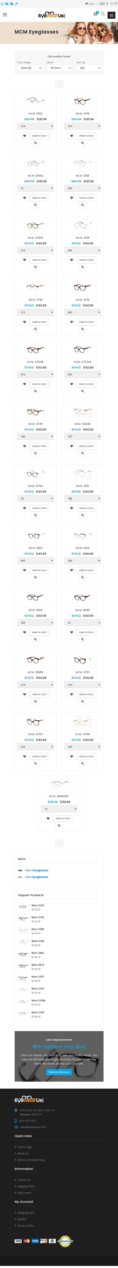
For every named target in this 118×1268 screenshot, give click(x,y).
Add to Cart (39, 137)
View (36, 872)
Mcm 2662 (38, 955)
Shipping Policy (26, 1188)
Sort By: (81, 64)
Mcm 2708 (38, 931)
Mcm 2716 (38, 919)
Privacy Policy (25, 1227)
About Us (23, 1155)
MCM (35, 115)
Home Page (24, 1149)
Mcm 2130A (38, 1002)
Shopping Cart (25, 1214)
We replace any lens (59, 1048)
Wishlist (22, 1221)
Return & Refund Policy (31, 1162)
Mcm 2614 (38, 967)
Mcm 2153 (38, 907)
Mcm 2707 (38, 978)
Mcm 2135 (38, 990)
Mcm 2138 (38, 943)
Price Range (24, 64)
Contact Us (24, 1182)
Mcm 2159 (38, 1014)
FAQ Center (24, 1194)
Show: (50, 64)
